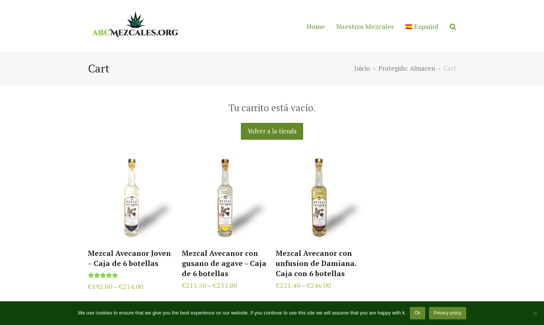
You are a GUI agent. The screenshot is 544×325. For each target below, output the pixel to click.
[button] (453, 26)
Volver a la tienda (272, 131)
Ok (417, 313)
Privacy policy (447, 313)
